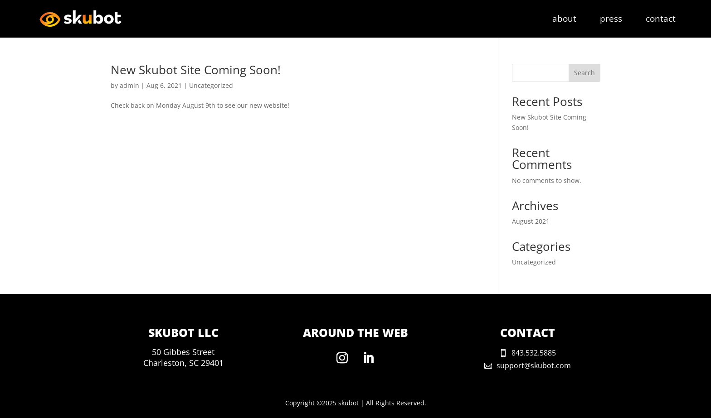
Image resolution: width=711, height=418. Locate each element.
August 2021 (531, 221)
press (611, 19)
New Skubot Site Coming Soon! (196, 70)
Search (584, 72)
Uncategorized (211, 85)
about (564, 19)
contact (661, 19)
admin (129, 85)
